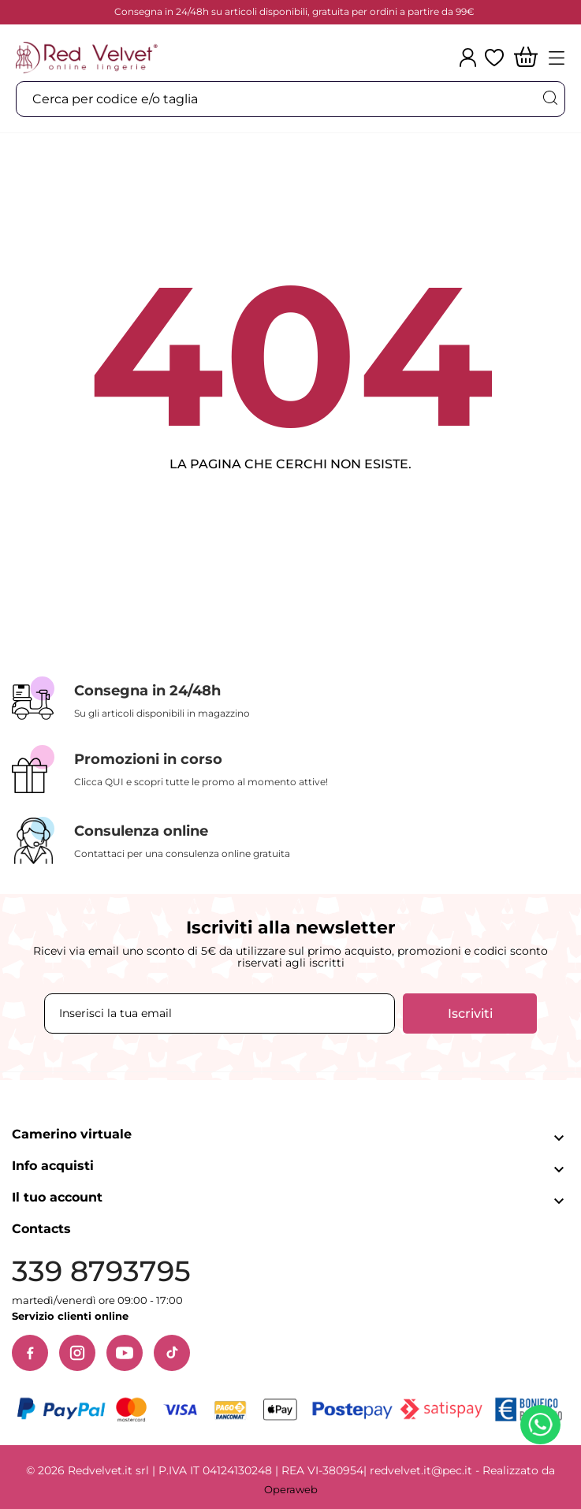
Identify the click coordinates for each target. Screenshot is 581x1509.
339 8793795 (101, 1271)
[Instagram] (77, 1353)
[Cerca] (549, 98)
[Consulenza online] (290, 841)
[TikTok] (172, 1353)
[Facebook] (30, 1353)
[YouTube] (124, 1353)
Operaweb (291, 1489)
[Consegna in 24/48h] (290, 699)
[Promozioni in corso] (290, 769)
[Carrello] (526, 58)
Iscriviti (470, 1013)
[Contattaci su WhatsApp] (543, 1428)
